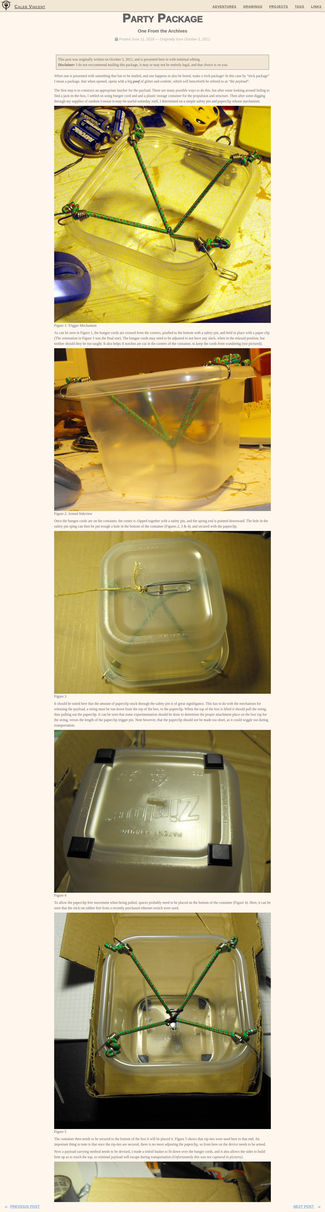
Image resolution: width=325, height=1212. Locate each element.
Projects (278, 6)
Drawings (252, 6)
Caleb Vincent (29, 6)
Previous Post (21, 1207)
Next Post (308, 1207)
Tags (299, 6)
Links (316, 6)
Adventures (224, 6)
